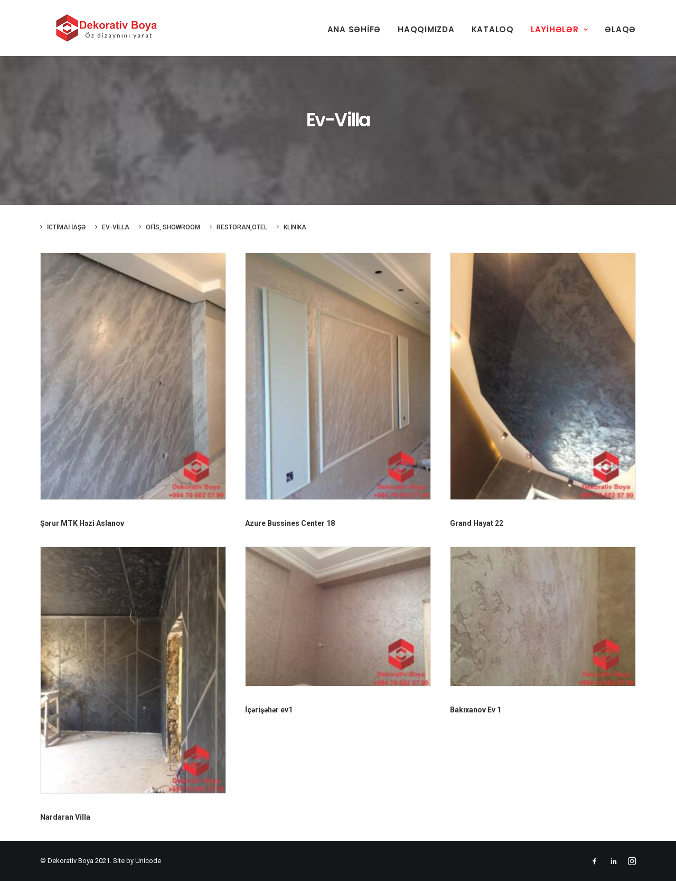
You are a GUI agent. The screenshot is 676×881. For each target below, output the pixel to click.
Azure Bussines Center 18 (290, 523)
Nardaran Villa (65, 817)
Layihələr (559, 29)
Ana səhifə (354, 29)
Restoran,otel (242, 227)
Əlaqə (620, 29)
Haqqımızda (426, 29)
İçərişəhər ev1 (269, 710)
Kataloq (493, 29)
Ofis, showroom (173, 227)
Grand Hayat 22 (476, 523)
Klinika (295, 227)
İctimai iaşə (66, 227)
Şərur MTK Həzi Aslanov (82, 523)
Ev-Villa (115, 227)
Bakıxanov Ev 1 (475, 710)
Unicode (148, 861)
